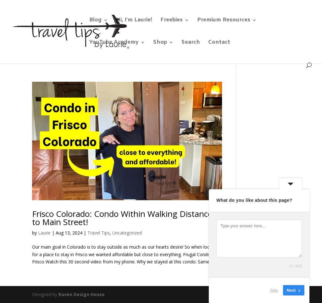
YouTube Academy (114, 43)
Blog (95, 21)
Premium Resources (223, 21)
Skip (274, 290)
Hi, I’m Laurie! (134, 21)
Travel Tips (98, 233)
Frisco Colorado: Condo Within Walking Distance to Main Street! (122, 218)
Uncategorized (127, 233)
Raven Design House (81, 294)
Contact (219, 43)
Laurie (44, 233)
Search (190, 43)
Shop (160, 43)
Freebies (171, 21)
